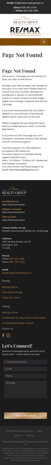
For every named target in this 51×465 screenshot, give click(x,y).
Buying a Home (10, 287)
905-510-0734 (29, 7)
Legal (39, 431)
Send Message (25, 415)
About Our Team (11, 297)
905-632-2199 (30, 10)
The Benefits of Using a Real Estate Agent (24, 317)
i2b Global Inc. (22, 151)
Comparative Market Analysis (18, 323)
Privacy (18, 435)
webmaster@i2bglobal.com (24, 169)
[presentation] (24, 405)
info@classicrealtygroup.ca (28, 3)
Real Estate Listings (12, 292)
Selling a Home (10, 312)
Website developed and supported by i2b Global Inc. (25, 443)
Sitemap (30, 435)
